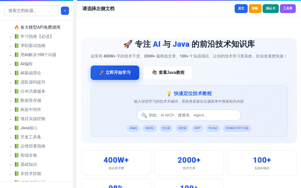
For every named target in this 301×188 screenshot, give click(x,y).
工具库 (285, 9)
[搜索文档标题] (32, 10)
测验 (244, 9)
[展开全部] (65, 11)
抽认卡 (264, 9)
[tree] (36, 101)
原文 (226, 9)
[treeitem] (38, 27)
